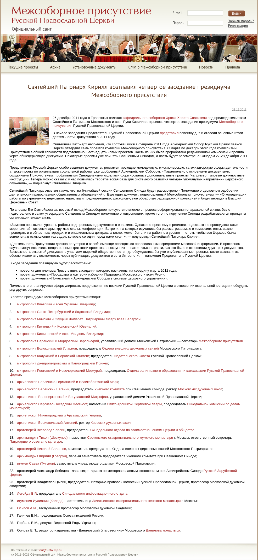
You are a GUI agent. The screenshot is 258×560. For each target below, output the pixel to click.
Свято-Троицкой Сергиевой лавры (134, 404)
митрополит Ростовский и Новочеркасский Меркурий (59, 371)
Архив (55, 67)
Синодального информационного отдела (94, 493)
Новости (206, 67)
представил (169, 133)
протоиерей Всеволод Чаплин (41, 430)
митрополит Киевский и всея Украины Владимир (56, 304)
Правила (232, 67)
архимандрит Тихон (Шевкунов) (42, 437)
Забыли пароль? (241, 21)
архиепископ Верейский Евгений (43, 389)
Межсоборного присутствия (221, 341)
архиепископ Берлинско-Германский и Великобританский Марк (67, 382)
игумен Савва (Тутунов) (36, 463)
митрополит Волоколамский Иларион (47, 348)
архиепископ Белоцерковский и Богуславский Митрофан (62, 397)
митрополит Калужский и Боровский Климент (53, 356)
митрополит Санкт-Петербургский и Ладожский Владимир (63, 312)
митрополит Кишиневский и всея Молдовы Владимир (60, 334)
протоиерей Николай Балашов (41, 449)
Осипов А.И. (27, 508)
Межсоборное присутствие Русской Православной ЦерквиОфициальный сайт (81, 18)
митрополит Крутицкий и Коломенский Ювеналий (56, 326)
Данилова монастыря (163, 530)
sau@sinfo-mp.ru (50, 550)
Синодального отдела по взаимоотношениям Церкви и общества (142, 430)
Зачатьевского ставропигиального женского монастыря (136, 501)
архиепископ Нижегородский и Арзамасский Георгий (59, 415)
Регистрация (238, 25)
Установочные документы (94, 67)
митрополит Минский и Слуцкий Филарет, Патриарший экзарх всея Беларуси (79, 319)
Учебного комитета (109, 389)
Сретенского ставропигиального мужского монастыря (130, 437)
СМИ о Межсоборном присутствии (157, 67)
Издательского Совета (132, 356)
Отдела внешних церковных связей (130, 348)
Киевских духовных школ (111, 423)
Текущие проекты (23, 67)
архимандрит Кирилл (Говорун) (42, 456)
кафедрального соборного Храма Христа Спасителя (165, 118)
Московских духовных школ (200, 389)
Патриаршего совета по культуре (35, 441)
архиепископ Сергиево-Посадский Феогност (52, 404)
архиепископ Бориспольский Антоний (47, 423)
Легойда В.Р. (27, 493)
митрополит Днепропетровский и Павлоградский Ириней (62, 363)
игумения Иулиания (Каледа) (40, 501)
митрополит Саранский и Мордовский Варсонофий (58, 341)
